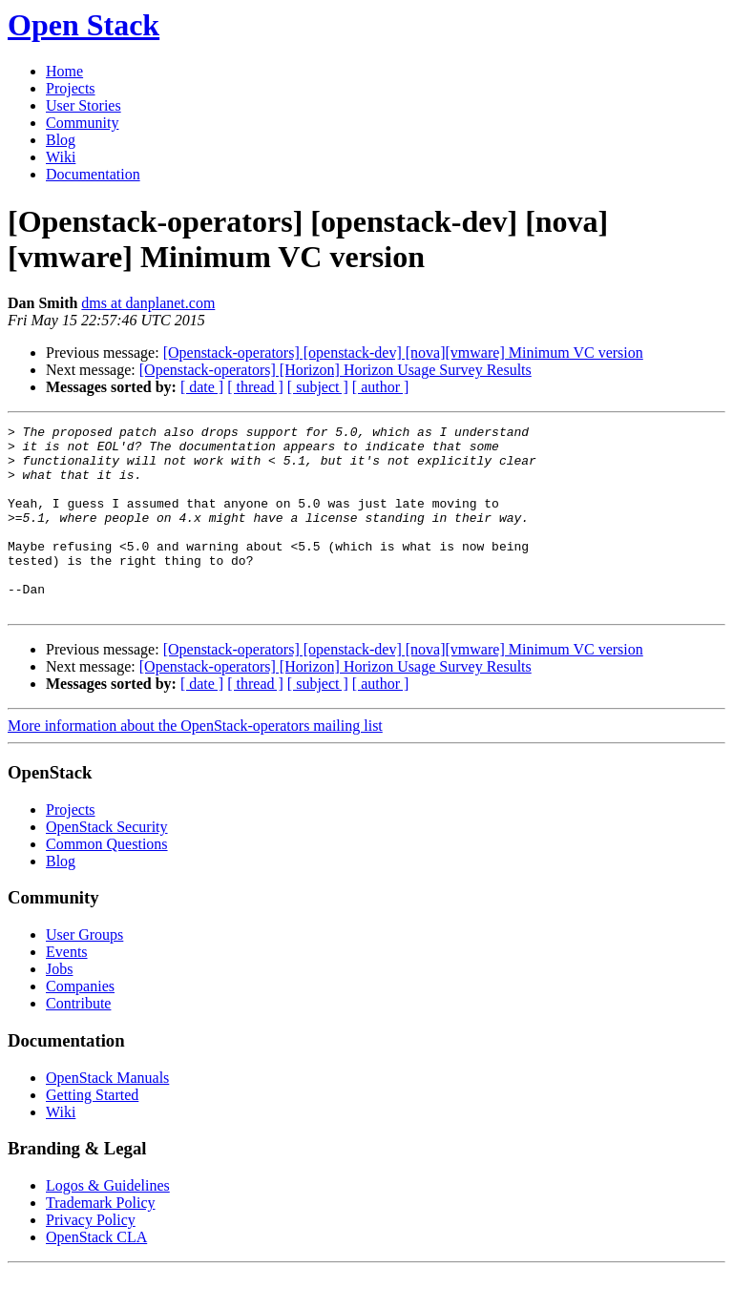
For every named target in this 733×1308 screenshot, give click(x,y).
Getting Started (92, 1132)
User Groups (84, 972)
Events (67, 989)
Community (82, 122)
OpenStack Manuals (107, 1115)
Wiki (60, 157)
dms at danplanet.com (148, 303)
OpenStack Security (107, 864)
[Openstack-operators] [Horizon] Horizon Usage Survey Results (335, 370)
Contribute (78, 1040)
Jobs (59, 1006)
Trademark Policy (101, 1240)
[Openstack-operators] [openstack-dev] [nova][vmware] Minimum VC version (403, 352)
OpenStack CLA (96, 1274)
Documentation (93, 174)
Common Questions (107, 881)
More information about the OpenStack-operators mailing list (195, 763)
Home (64, 71)
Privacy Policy (91, 1257)
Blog (60, 140)
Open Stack (83, 25)
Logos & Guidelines (108, 1223)
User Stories (83, 105)
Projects (70, 88)
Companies (80, 1023)
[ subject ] (317, 387)
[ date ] (201, 387)
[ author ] (380, 387)
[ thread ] (255, 387)
